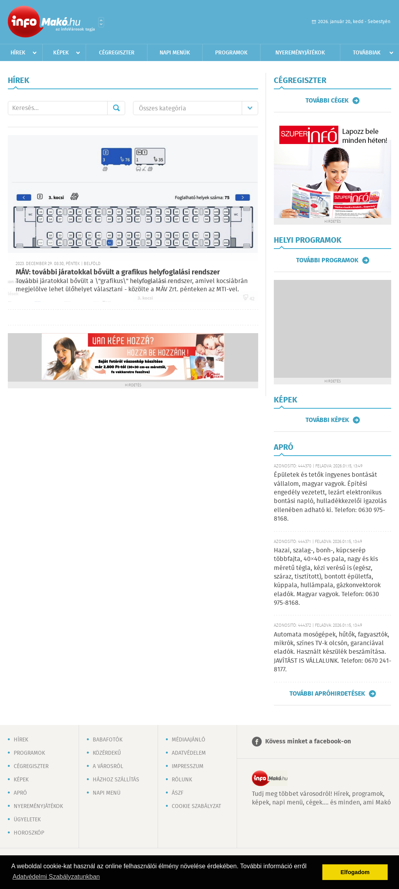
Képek (61, 53)
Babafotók (107, 740)
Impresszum (187, 766)
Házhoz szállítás (116, 779)
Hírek (18, 53)
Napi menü (106, 793)
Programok (231, 53)
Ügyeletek (27, 819)
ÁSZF (177, 793)
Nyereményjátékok (300, 53)
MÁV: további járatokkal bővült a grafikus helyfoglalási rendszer (118, 272)
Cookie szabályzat (196, 806)
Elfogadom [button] (355, 872)
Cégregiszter (117, 53)
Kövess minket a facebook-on (308, 742)
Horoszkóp (29, 833)
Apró (20, 793)
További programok (327, 260)
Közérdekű (107, 753)
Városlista (101, 22)
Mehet (116, 108)
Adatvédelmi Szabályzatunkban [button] (56, 876)
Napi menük (175, 53)
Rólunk (182, 779)
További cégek (327, 100)
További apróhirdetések (327, 693)
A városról (108, 766)
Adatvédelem (189, 753)
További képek (327, 420)
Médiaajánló (188, 740)
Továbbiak (367, 53)
